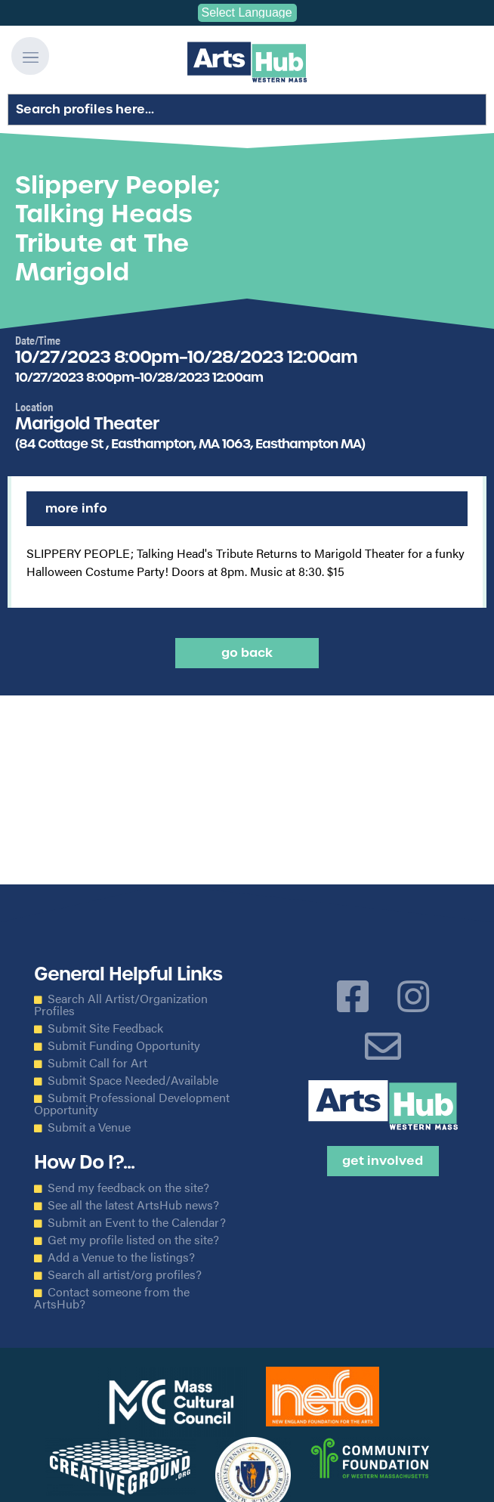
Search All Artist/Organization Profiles (121, 1005)
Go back (247, 652)
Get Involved (382, 1160)
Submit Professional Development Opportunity (132, 1104)
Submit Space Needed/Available (133, 1080)
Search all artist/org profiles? (125, 1274)
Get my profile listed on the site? (133, 1240)
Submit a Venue (89, 1127)
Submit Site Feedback (105, 1028)
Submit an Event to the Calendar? (137, 1222)
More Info (76, 508)
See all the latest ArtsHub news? (133, 1205)
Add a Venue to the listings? (121, 1257)
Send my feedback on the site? (128, 1187)
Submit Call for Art (97, 1063)
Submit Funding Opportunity (124, 1045)
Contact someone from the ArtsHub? (112, 1298)
